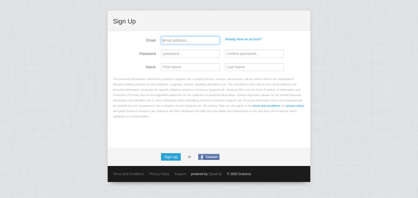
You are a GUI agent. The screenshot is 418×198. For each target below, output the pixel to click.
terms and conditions (266, 105)
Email (151, 40)
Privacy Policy (159, 174)
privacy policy (295, 105)
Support (180, 174)
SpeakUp (215, 174)
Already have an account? (243, 39)
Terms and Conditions (128, 174)
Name (151, 67)
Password (147, 54)
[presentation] (153, 132)
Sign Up (171, 157)
